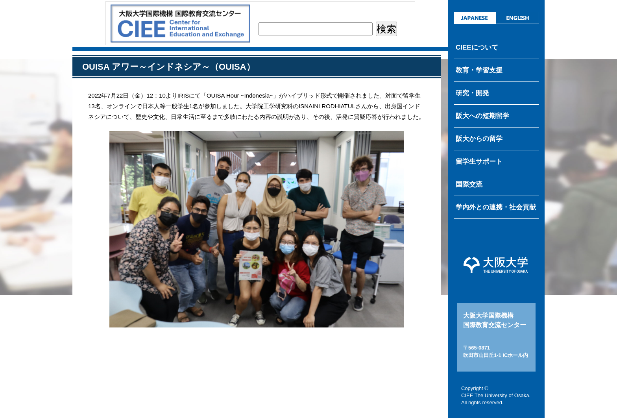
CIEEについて (477, 47)
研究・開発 (472, 93)
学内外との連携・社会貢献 (496, 207)
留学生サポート (479, 161)
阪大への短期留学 (482, 116)
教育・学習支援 (479, 70)
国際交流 (469, 184)
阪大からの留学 (479, 138)
